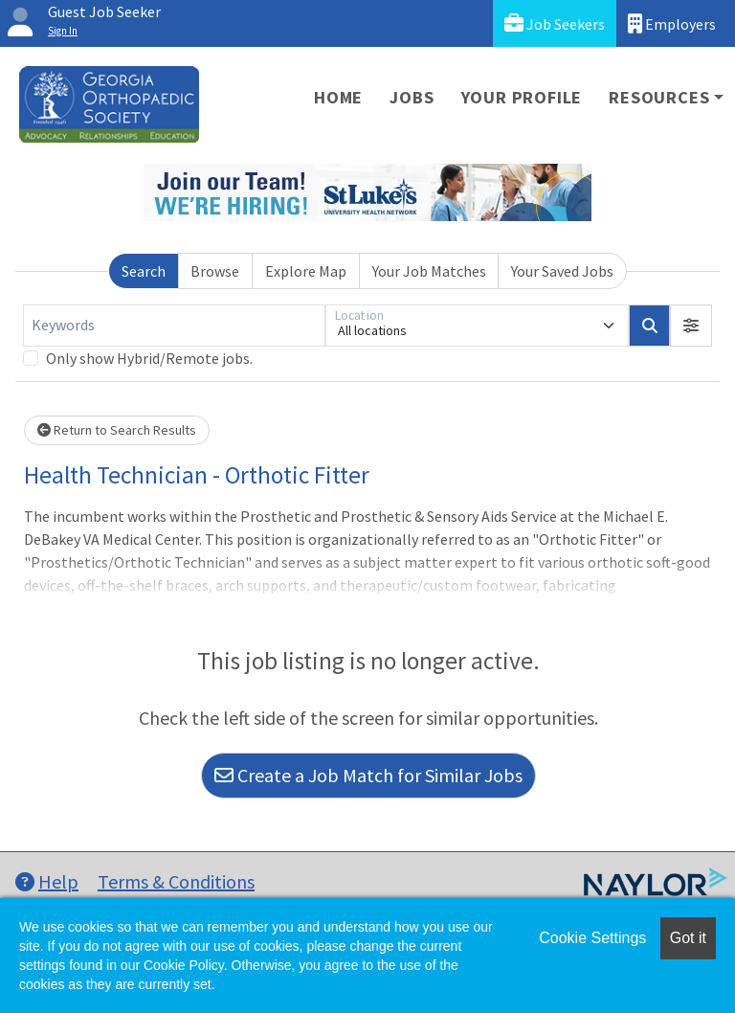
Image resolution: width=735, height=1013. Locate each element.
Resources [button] (659, 97)
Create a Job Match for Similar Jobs (368, 775)
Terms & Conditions (176, 881)
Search (144, 271)
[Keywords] (174, 325)
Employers (672, 23)
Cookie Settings (592, 938)
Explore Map (305, 271)
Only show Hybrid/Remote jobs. (149, 358)
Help (46, 881)
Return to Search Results (116, 430)
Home (338, 97)
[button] (691, 325)
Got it (688, 938)
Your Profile (522, 97)
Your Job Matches (429, 271)
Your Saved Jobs (562, 271)
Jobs (412, 97)
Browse (214, 271)
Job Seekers (554, 23)
